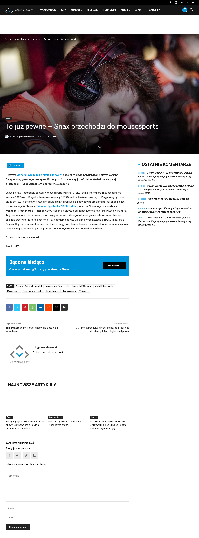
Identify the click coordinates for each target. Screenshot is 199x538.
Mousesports (13, 291)
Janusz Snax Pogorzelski (57, 286)
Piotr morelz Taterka (33, 291)
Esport (139, 9)
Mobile (125, 9)
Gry (63, 9)
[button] (191, 10)
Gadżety (154, 9)
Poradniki (109, 9)
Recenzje (92, 9)
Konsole (76, 9)
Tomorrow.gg (69, 291)
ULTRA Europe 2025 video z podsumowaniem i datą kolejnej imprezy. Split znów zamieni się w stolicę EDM (165, 189)
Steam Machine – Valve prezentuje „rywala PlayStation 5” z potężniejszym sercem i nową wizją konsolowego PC (164, 176)
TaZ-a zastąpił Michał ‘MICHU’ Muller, (57, 206)
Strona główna (12, 38)
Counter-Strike (55, 417)
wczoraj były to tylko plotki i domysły (39, 175)
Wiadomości (48, 9)
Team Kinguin (52, 291)
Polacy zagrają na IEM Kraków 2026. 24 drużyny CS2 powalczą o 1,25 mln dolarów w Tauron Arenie (25, 425)
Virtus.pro (84, 291)
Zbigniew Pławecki (24, 136)
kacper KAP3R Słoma (81, 286)
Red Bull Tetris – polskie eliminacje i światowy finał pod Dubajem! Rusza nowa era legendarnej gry (108, 425)
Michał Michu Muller (104, 286)
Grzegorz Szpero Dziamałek (29, 286)
